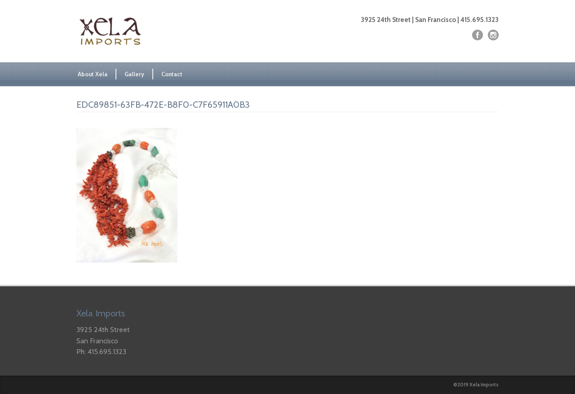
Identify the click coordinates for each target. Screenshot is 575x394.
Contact (171, 74)
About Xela (92, 74)
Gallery (134, 74)
